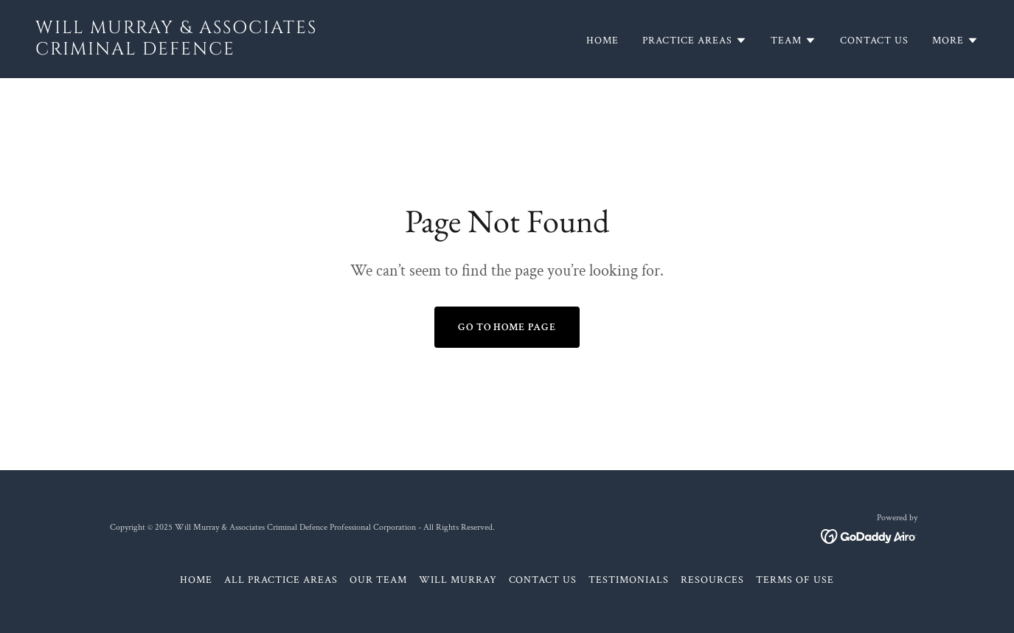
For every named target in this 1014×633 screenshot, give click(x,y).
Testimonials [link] (628, 580)
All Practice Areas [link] (281, 580)
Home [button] (196, 580)
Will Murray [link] (458, 580)
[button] (694, 40)
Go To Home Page (507, 327)
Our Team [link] (378, 580)
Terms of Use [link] (795, 580)
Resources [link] (712, 580)
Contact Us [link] (874, 40)
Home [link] (602, 40)
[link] (265, 51)
